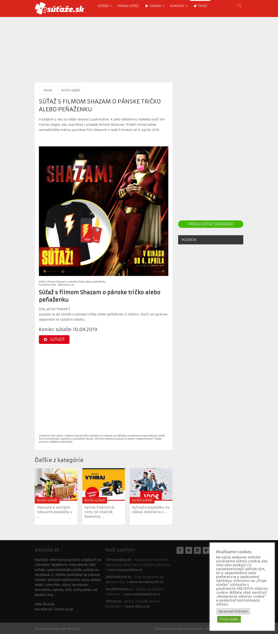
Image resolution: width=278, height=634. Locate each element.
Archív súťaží (70, 90)
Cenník (153, 6)
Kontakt (177, 6)
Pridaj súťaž (128, 6)
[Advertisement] (139, 47)
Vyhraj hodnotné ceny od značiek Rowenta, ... (99, 512)
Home (47, 90)
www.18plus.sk (137, 606)
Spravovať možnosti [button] (233, 611)
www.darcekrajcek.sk (146, 582)
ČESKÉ (200, 6)
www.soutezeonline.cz (142, 594)
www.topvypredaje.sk (125, 570)
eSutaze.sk (43, 629)
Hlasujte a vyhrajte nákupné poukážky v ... (54, 512)
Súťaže (103, 6)
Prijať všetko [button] (229, 619)
